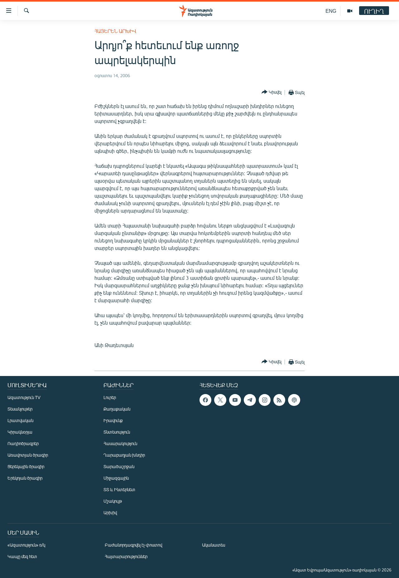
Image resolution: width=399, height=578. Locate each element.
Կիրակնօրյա (19, 432)
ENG (330, 11)
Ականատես (213, 544)
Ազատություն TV (24, 397)
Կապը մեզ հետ (22, 556)
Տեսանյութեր (19, 408)
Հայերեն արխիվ (115, 31)
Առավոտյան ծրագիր (27, 455)
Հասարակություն (120, 443)
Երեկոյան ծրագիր (24, 478)
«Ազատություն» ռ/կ (26, 544)
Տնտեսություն (116, 432)
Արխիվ (110, 512)
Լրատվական (20, 420)
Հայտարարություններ (126, 556)
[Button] (271, 92)
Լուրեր (109, 397)
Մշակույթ (112, 501)
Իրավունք (113, 420)
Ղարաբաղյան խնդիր (124, 455)
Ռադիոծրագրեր (23, 443)
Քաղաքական (116, 408)
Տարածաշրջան (118, 466)
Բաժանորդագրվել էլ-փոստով (133, 544)
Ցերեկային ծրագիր (25, 466)
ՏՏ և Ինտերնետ (119, 489)
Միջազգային (116, 478)
